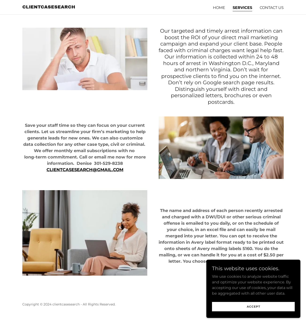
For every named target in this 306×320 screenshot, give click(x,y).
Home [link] (219, 7)
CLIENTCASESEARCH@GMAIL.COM (85, 169)
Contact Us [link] (272, 7)
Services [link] (242, 7)
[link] (48, 7)
